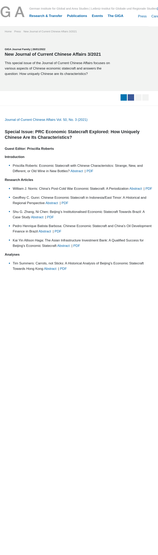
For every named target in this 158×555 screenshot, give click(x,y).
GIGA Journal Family (19, 90)
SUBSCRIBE (61, 421)
